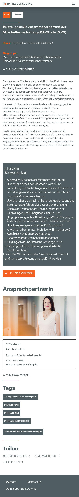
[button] (73, 3)
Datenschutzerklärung (21, 488)
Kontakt (11, 482)
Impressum (34, 482)
